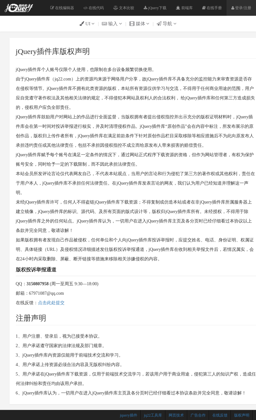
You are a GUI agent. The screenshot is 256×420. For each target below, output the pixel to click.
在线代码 (94, 8)
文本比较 (123, 8)
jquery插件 (128, 415)
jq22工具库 (153, 415)
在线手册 (212, 8)
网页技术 (176, 415)
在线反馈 (220, 415)
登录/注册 (241, 8)
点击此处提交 (51, 302)
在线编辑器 (62, 8)
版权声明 (241, 415)
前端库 (184, 8)
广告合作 (198, 415)
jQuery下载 (155, 8)
